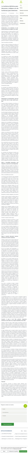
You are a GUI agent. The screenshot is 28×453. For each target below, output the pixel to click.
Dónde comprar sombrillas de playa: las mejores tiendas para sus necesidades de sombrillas (21, 436)
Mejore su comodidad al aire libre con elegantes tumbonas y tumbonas (21, 433)
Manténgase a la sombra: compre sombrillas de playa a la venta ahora (8, 438)
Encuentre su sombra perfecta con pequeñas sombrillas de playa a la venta (8, 436)
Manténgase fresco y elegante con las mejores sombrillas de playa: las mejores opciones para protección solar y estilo (21, 438)
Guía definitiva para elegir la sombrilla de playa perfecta (7, 433)
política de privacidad (17, 448)
